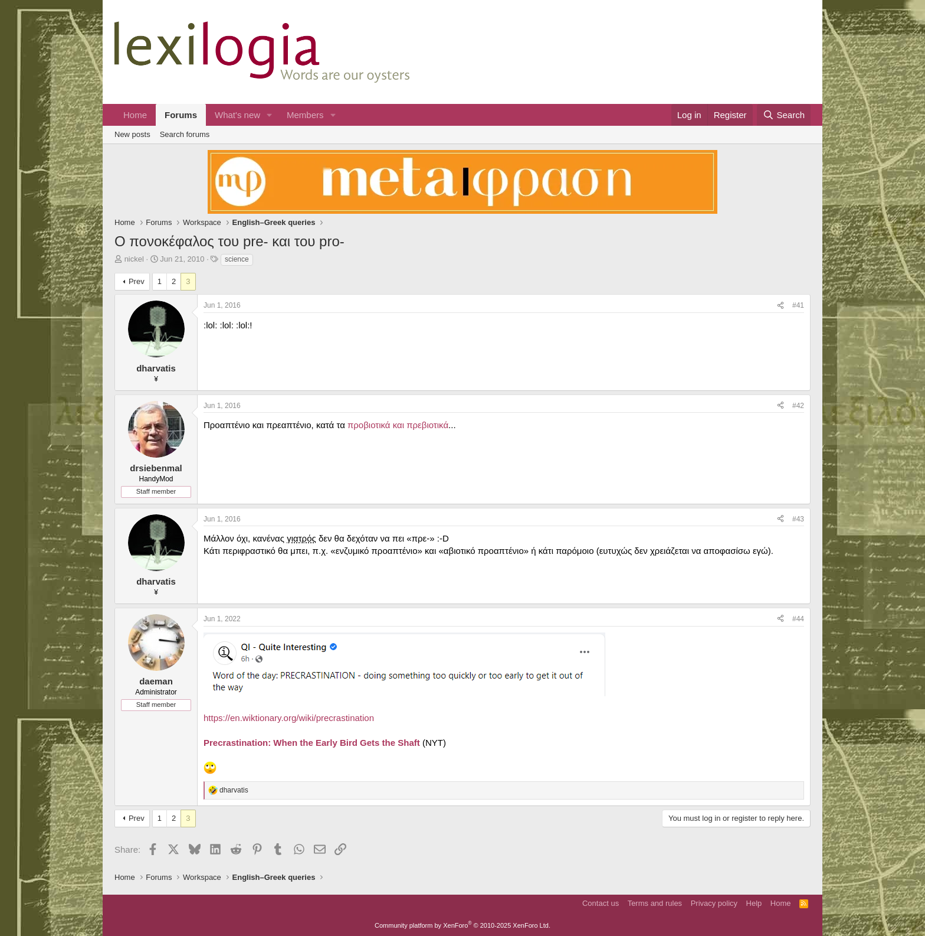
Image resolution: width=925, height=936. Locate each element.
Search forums (185, 134)
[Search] (784, 115)
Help (754, 903)
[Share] (780, 305)
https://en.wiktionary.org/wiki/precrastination (289, 718)
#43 (798, 519)
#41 (798, 305)
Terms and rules (655, 903)
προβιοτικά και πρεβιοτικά (397, 425)
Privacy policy (714, 903)
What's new (237, 115)
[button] (269, 115)
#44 (798, 619)
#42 (798, 406)
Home (135, 115)
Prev (137, 281)
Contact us (600, 903)
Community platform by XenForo (462, 925)
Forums (181, 115)
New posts (132, 134)
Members (305, 115)
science (237, 259)
